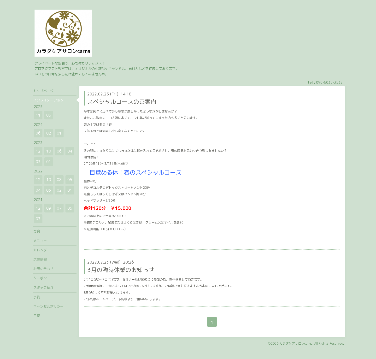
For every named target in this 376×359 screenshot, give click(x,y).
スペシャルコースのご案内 (121, 102)
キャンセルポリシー (48, 306)
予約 (36, 297)
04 (69, 151)
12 (38, 151)
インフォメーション (48, 100)
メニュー (40, 240)
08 (59, 179)
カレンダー (41, 250)
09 (48, 208)
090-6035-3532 (329, 82)
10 (48, 151)
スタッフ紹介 (43, 287)
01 (59, 133)
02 (48, 133)
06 (38, 133)
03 (38, 161)
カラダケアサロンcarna (295, 343)
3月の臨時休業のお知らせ (120, 270)
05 (48, 115)
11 (38, 115)
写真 (36, 231)
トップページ (43, 90)
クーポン (40, 278)
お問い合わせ (43, 268)
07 (59, 208)
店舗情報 (40, 259)
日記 (36, 315)
